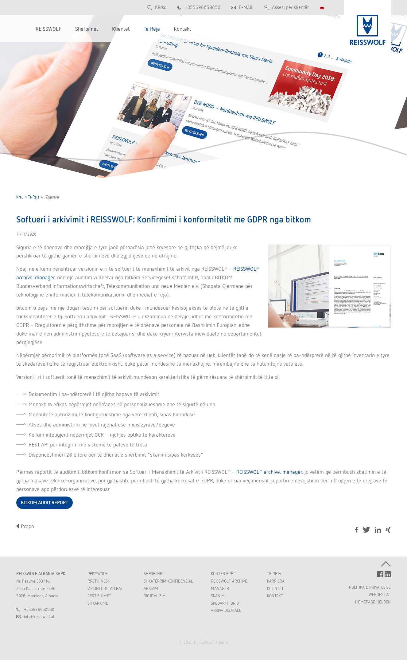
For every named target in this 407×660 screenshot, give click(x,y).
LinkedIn (378, 530)
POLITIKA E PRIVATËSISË (370, 587)
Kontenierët (223, 573)
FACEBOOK (380, 574)
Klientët (275, 588)
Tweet (366, 530)
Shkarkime (97, 603)
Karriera (276, 581)
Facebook (356, 530)
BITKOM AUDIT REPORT (44, 502)
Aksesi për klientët (290, 7)
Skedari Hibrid (225, 603)
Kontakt (275, 595)
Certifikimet (99, 595)
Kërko (160, 7)
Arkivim (151, 588)
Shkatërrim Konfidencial (168, 581)
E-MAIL (246, 7)
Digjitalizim (155, 595)
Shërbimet (154, 573)
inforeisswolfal (39, 616)
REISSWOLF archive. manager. (269, 472)
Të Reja (33, 197)
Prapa (27, 526)
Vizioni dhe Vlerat (105, 588)
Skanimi (218, 595)
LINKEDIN (388, 574)
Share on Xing (388, 530)
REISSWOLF (97, 573)
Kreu (20, 197)
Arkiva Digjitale (226, 610)
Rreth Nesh (98, 581)
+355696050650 (202, 7)
